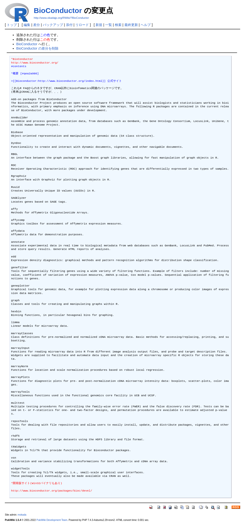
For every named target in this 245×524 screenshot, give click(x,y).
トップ (12, 25)
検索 (118, 25)
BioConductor (58, 10)
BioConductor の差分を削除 (37, 48)
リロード (82, 25)
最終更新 (131, 25)
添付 (69, 25)
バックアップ (53, 25)
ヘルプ (146, 25)
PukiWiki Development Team (52, 520)
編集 (27, 25)
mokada (22, 514)
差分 (36, 25)
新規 (99, 25)
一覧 (108, 25)
